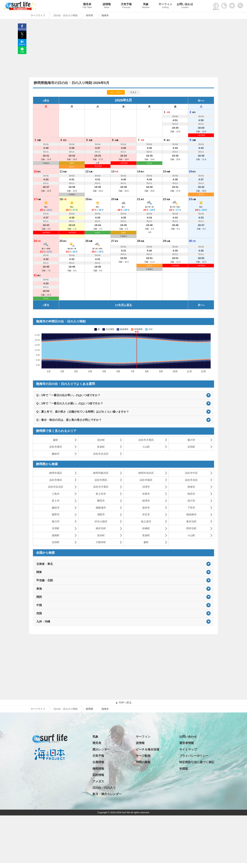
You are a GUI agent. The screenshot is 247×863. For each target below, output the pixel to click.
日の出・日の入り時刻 (66, 709)
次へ (200, 100)
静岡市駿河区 (101, 472)
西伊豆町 (191, 528)
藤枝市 (56, 453)
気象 (146, 6)
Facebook (22, 29)
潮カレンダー (101, 749)
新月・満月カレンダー (107, 794)
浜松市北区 (191, 479)
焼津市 (146, 500)
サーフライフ (38, 709)
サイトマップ (188, 749)
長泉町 (101, 446)
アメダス (98, 781)
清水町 (101, 439)
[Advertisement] (123, 49)
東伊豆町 (191, 521)
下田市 (191, 507)
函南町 (56, 535)
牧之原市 (146, 521)
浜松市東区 (55, 446)
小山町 (146, 446)
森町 (55, 439)
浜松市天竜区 (146, 439)
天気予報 (126, 6)
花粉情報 (98, 775)
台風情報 (98, 762)
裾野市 (56, 514)
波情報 (106, 6)
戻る (46, 100)
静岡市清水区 (146, 472)
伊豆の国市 (101, 521)
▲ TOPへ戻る (123, 702)
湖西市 (101, 514)
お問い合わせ (185, 6)
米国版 (183, 768)
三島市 (56, 493)
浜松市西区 (101, 479)
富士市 (56, 500)
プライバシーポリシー (193, 755)
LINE (22, 52)
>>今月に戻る (123, 304)
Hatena (22, 44)
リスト (133, 92)
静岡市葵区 (55, 472)
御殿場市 (101, 507)
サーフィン (165, 6)
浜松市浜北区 (101, 453)
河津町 (56, 528)
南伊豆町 (101, 528)
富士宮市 (101, 493)
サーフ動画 (143, 755)
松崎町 (146, 528)
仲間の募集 (143, 762)
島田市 (191, 493)
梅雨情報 (98, 768)
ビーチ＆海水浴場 (147, 749)
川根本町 (101, 542)
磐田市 (101, 500)
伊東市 (146, 493)
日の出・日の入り (104, 787)
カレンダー (115, 92)
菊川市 (191, 439)
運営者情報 (186, 743)
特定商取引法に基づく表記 (196, 762)
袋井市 (146, 507)
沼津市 (146, 486)
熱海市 (191, 486)
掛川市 (191, 500)
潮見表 (87, 6)
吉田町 (191, 446)
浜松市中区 (191, 472)
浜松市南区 (146, 479)
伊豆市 (146, 514)
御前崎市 (191, 514)
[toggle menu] (241, 4)
